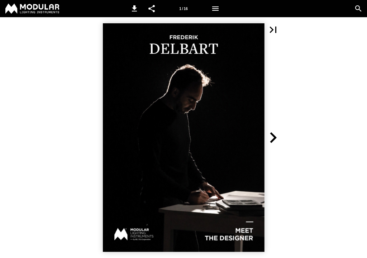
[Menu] (215, 8)
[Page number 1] (183, 8)
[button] (134, 8)
